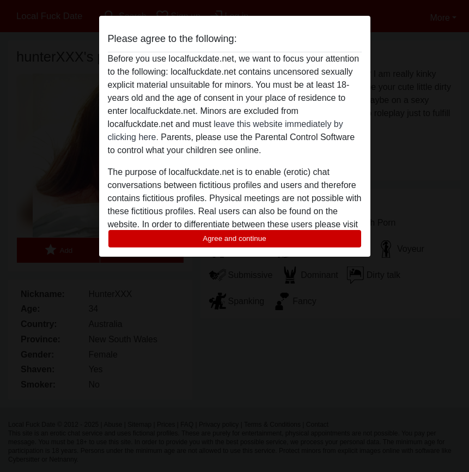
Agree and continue (234, 238)
